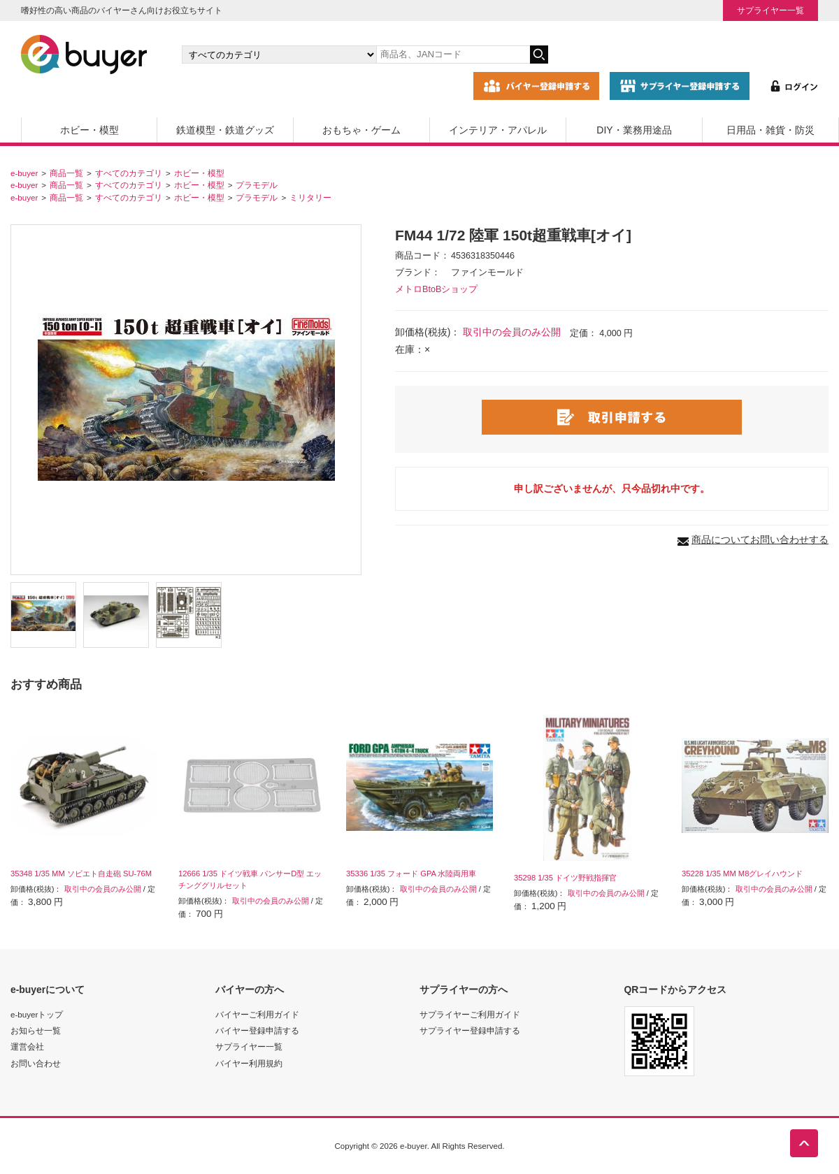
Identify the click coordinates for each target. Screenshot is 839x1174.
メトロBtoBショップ (436, 289)
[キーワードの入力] (453, 54)
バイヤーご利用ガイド (257, 1014)
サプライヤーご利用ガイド (470, 1014)
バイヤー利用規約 (248, 1063)
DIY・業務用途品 (633, 130)
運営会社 (27, 1046)
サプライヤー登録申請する (470, 1030)
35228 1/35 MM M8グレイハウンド (742, 873)
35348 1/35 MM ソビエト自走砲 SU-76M (81, 873)
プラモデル (257, 184)
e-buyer (24, 172)
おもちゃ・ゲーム (361, 130)
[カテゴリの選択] (279, 54)
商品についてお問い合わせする (760, 539)
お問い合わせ (35, 1063)
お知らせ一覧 (35, 1030)
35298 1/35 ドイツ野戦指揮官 (565, 878)
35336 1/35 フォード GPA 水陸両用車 (411, 873)
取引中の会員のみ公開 (512, 332)
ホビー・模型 (89, 130)
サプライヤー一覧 (770, 10)
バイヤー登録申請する (257, 1030)
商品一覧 (66, 172)
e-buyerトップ (36, 1014)
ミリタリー (310, 197)
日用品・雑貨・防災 (770, 130)
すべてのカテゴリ (128, 172)
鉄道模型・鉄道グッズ (225, 130)
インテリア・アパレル (498, 130)
